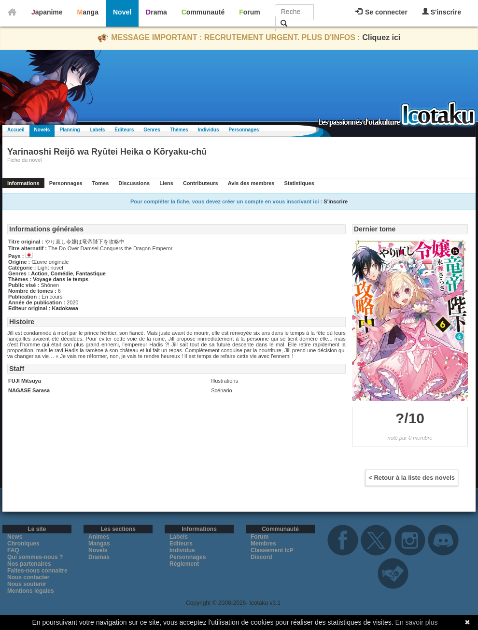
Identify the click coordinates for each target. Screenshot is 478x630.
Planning (69, 129)
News (14, 536)
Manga (87, 12)
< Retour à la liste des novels (411, 477)
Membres (263, 543)
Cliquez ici (381, 37)
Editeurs (181, 543)
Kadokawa (65, 308)
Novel (122, 12)
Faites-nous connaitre (37, 570)
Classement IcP (272, 550)
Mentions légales (30, 590)
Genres (151, 129)
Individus (208, 129)
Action (39, 273)
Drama (156, 12)
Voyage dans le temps (60, 279)
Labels (97, 129)
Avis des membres (251, 183)
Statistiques (299, 183)
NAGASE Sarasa (29, 390)
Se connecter (381, 12)
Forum (249, 12)
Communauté (203, 12)
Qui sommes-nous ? (35, 557)
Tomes (100, 183)
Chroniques (23, 543)
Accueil (16, 129)
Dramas (99, 557)
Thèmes (179, 129)
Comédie (62, 273)
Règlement (184, 563)
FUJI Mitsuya (24, 381)
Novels (42, 129)
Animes (98, 536)
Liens (166, 183)
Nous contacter (28, 577)
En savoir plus (416, 622)
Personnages (243, 129)
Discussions (134, 183)
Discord (261, 557)
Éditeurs (124, 129)
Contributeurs (200, 183)
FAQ (13, 550)
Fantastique (91, 273)
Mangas (99, 543)
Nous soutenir (26, 584)
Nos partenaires (29, 563)
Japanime (47, 12)
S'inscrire (441, 12)
